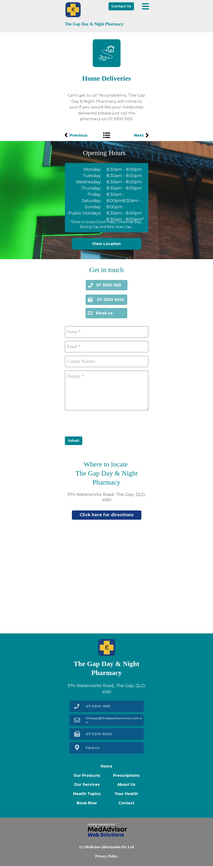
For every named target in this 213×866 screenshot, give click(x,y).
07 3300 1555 (120, 119)
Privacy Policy (106, 856)
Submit (73, 440)
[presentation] (100, 423)
